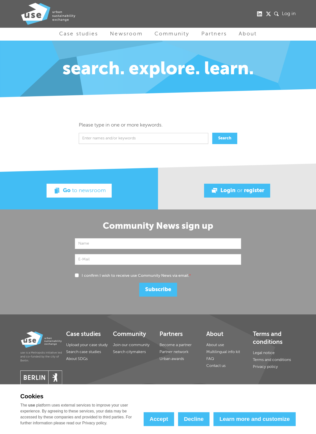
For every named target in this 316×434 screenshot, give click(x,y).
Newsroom (126, 34)
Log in (289, 13)
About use (215, 345)
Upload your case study (87, 345)
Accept (159, 419)
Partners (214, 34)
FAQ (210, 359)
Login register (237, 190)
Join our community (131, 345)
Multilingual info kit (223, 352)
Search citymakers (129, 352)
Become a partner (175, 345)
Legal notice (264, 353)
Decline (194, 419)
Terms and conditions (272, 360)
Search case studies (83, 352)
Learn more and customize (254, 419)
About (248, 34)
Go (79, 190)
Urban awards (171, 359)
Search (224, 138)
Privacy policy (265, 367)
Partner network (173, 352)
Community (172, 34)
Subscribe (158, 289)
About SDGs (77, 359)
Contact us (216, 366)
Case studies (78, 34)
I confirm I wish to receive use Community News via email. (136, 276)
